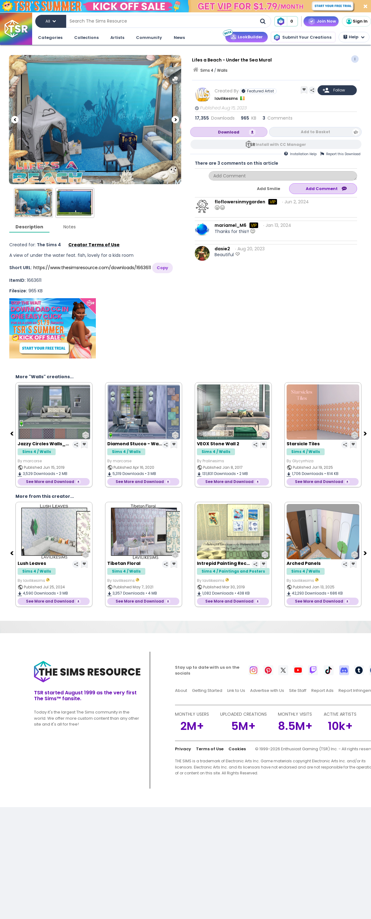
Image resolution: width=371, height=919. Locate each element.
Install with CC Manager (281, 144)
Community (149, 37)
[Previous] (15, 119)
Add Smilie (268, 189)
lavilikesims (227, 98)
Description (29, 227)
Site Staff (297, 690)
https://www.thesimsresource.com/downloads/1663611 (92, 268)
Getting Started (207, 690)
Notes (69, 227)
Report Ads (322, 690)
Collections (86, 37)
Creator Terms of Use (94, 245)
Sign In (356, 21)
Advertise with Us (267, 690)
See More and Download (50, 481)
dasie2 (222, 249)
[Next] (175, 119)
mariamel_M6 (230, 225)
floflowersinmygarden (240, 202)
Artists (117, 37)
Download (228, 132)
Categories (50, 37)
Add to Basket (315, 131)
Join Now (326, 21)
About (181, 690)
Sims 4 (206, 70)
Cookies (237, 749)
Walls (222, 70)
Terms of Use (210, 749)
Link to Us (236, 690)
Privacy (183, 749)
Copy (162, 268)
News (179, 37)
